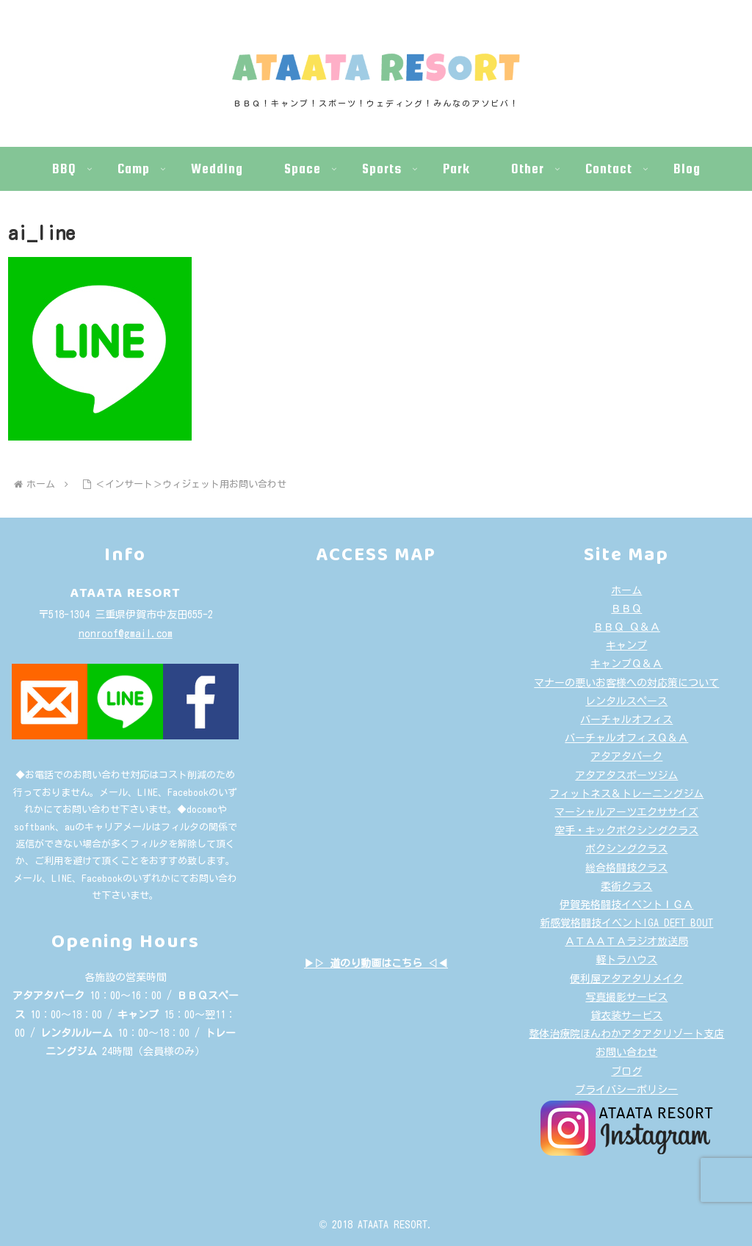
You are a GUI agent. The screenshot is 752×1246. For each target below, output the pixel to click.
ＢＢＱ (626, 609)
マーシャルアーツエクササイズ (626, 812)
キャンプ (626, 645)
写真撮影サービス (626, 997)
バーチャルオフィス (626, 719)
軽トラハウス (626, 960)
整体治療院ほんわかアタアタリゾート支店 (626, 1034)
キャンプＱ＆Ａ (626, 664)
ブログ (626, 1071)
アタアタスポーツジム (626, 775)
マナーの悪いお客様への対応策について (626, 683)
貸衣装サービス (626, 1015)
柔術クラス (626, 886)
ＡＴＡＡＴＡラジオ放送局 (626, 941)
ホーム (626, 590)
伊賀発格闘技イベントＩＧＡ (626, 904)
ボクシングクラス (626, 849)
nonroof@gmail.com (126, 634)
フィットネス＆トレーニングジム (626, 794)
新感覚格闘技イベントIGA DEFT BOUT (626, 923)
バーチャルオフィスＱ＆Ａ (626, 738)
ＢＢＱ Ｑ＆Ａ (626, 627)
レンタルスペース (626, 701)
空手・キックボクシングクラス (626, 830)
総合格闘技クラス (626, 868)
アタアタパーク (626, 756)
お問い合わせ (626, 1052)
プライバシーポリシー (626, 1089)
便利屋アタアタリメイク (626, 979)
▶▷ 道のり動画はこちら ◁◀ (376, 963)
